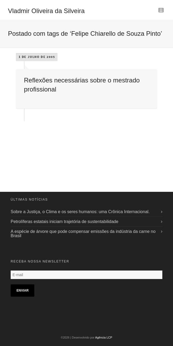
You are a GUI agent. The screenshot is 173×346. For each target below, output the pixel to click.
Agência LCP (103, 337)
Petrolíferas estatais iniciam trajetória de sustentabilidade (64, 221)
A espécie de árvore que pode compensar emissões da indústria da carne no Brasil (83, 233)
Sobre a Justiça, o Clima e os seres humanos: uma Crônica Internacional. (80, 211)
